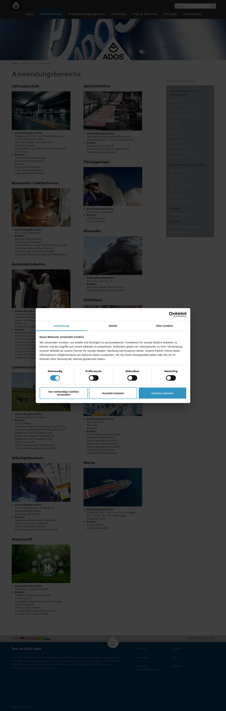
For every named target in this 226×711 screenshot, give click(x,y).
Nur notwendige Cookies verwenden (64, 393)
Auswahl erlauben (113, 393)
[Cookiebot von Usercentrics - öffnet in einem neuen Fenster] (171, 314)
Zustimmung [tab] (61, 325)
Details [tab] (113, 325)
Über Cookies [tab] (164, 325)
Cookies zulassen (162, 393)
